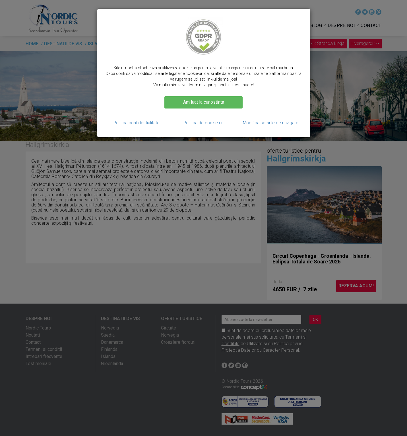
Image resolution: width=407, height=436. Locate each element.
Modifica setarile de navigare (270, 122)
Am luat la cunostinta (203, 102)
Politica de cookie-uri (203, 122)
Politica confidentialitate (136, 122)
